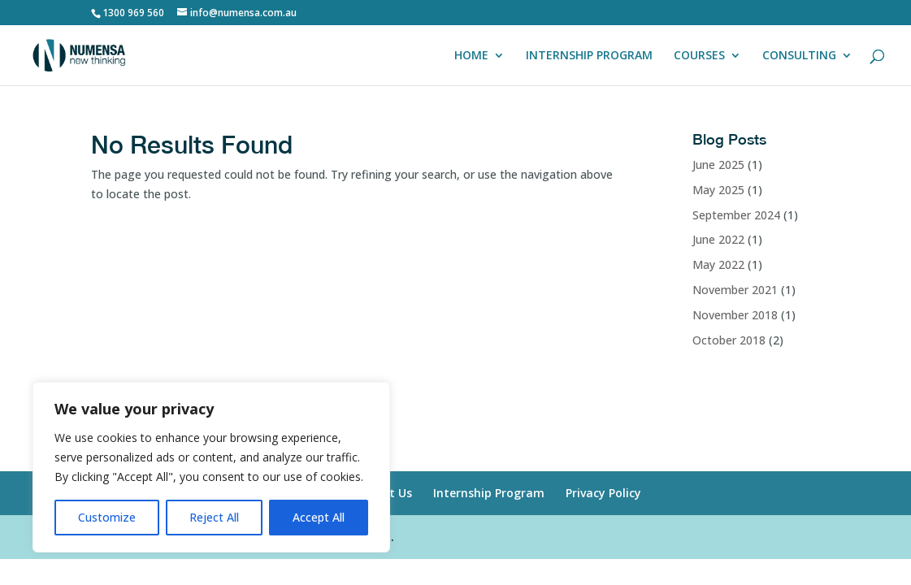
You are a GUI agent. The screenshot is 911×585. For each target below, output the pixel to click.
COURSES (699, 56)
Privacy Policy (603, 492)
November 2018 (735, 315)
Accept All (319, 517)
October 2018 (729, 340)
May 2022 (718, 264)
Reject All (214, 517)
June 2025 (718, 164)
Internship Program (488, 492)
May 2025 (718, 189)
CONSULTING (799, 56)
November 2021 (735, 289)
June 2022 (718, 239)
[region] (211, 467)
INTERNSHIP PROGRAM (589, 56)
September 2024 (736, 215)
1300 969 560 (133, 13)
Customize (107, 517)
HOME (471, 56)
